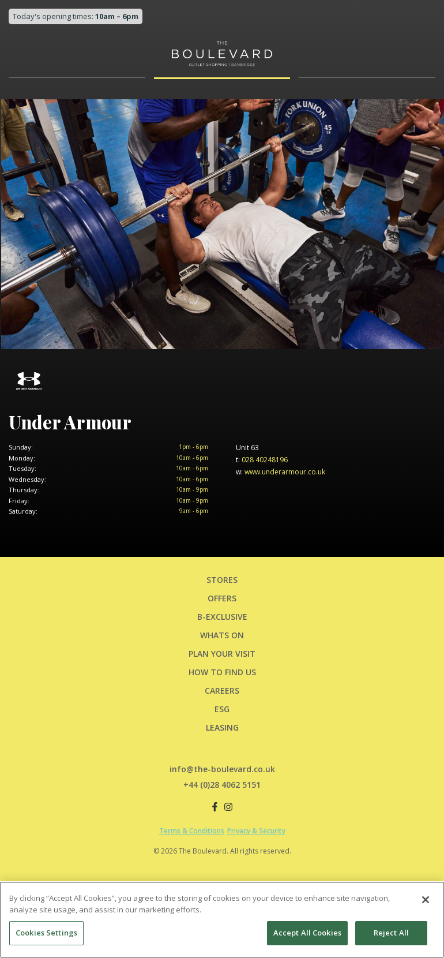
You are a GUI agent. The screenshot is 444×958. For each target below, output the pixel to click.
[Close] (425, 902)
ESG (222, 708)
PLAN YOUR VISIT (222, 653)
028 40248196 (262, 460)
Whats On (222, 635)
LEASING (222, 727)
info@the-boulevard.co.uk (222, 769)
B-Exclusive (222, 616)
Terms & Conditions (191, 831)
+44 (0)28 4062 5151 (222, 784)
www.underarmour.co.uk (280, 472)
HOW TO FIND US (222, 672)
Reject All (391, 935)
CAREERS (222, 690)
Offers (222, 598)
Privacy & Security (256, 831)
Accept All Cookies (307, 935)
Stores (222, 579)
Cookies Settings (46, 935)
